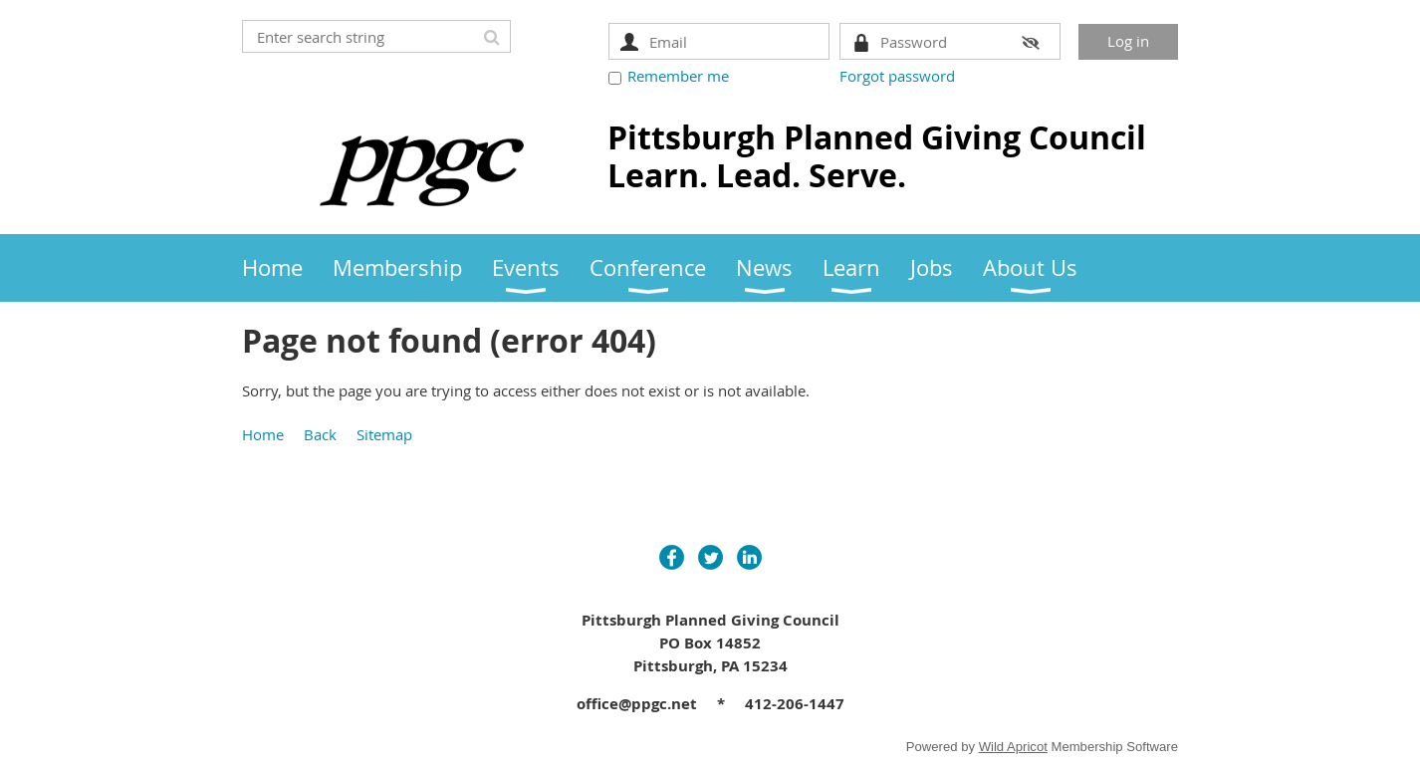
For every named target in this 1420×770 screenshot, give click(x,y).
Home (263, 434)
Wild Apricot (1013, 746)
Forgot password (897, 76)
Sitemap (384, 434)
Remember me (678, 76)
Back (320, 434)
